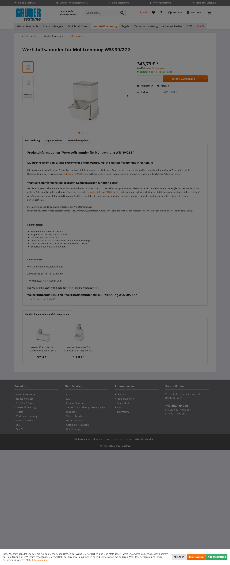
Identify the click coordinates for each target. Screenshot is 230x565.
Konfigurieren (196, 556)
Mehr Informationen (37, 559)
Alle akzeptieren (217, 556)
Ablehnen (179, 556)
